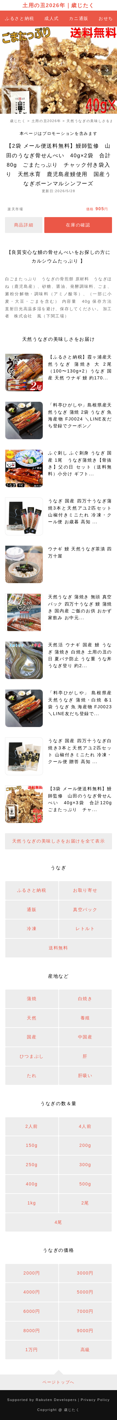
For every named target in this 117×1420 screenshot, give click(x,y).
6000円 (31, 1311)
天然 (32, 1017)
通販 (32, 909)
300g (85, 1164)
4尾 (58, 1222)
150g (32, 1145)
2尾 (85, 1202)
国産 (32, 1036)
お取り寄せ (85, 890)
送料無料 (58, 947)
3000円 (85, 1272)
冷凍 (32, 928)
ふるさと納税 (19, 18)
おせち (106, 18)
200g (85, 1145)
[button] (106, 70)
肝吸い (85, 1075)
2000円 (31, 1272)
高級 (85, 1349)
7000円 (85, 1311)
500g (85, 1183)
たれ (32, 1075)
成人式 (51, 18)
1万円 (31, 1349)
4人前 (85, 1126)
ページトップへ (58, 1382)
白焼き (85, 998)
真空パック (85, 909)
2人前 (31, 1126)
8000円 (31, 1330)
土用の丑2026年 (43, 5)
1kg (31, 1202)
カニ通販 (79, 18)
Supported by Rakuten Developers (42, 1400)
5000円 (85, 1291)
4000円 (31, 1291)
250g (32, 1164)
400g (32, 1183)
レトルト (85, 928)
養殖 (85, 1017)
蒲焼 (32, 998)
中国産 (85, 1036)
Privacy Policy (95, 1400)
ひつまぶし (32, 1056)
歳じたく (83, 5)
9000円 (85, 1330)
